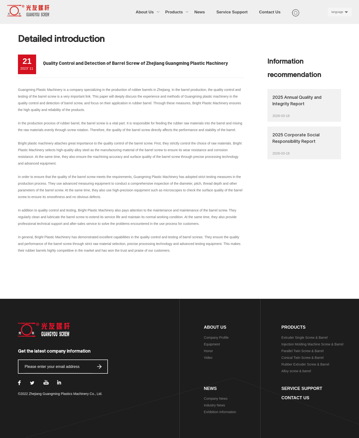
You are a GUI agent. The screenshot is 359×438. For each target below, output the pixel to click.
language (337, 12)
